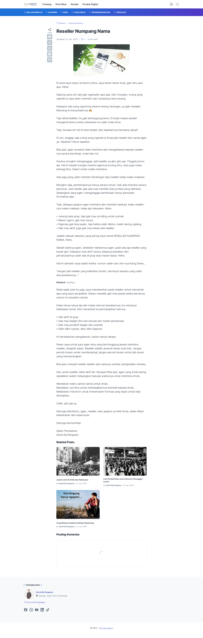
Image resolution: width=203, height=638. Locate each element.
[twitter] (49, 42)
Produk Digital (90, 4)
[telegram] (49, 54)
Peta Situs (61, 4)
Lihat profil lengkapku (37, 606)
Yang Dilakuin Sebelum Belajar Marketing (73, 525)
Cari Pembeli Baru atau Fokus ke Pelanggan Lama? (121, 481)
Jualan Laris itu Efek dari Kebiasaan (75, 479)
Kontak (74, 4)
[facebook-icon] (25, 614)
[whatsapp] (49, 48)
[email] (49, 59)
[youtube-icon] (36, 614)
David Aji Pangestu (46, 595)
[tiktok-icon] (47, 614)
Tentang (46, 4)
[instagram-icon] (31, 614)
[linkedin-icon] (42, 614)
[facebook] (49, 36)
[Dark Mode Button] (171, 4)
